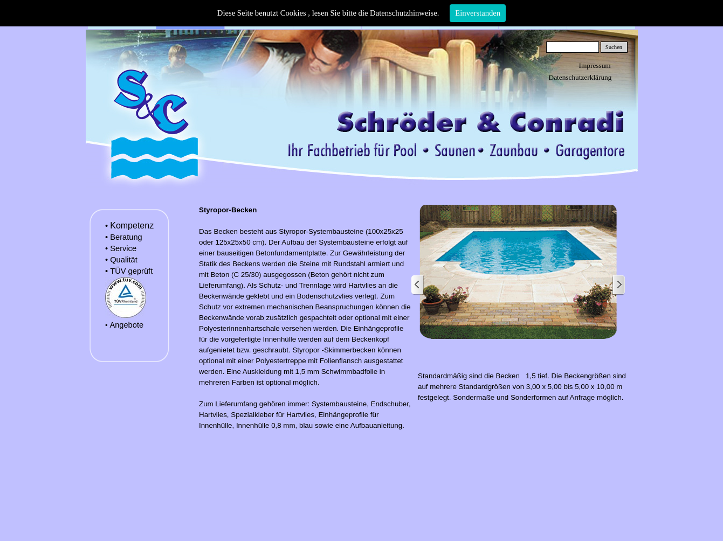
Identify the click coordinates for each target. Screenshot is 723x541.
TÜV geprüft (131, 271)
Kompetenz (132, 225)
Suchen (613, 47)
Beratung (126, 237)
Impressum (595, 65)
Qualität (123, 259)
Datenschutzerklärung (580, 77)
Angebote (126, 325)
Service (123, 248)
